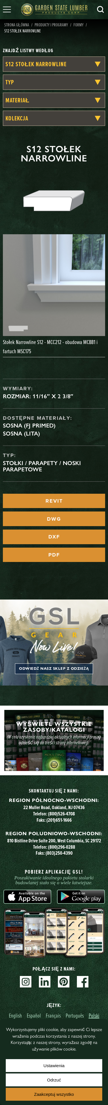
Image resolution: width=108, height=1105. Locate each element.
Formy (78, 25)
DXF (54, 536)
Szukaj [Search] (100, 9)
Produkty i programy (51, 25)
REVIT (54, 501)
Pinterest (63, 981)
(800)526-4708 (61, 813)
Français (53, 1015)
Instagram (25, 981)
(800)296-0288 (61, 847)
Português (75, 1015)
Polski (94, 1015)
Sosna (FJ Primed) (29, 425)
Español (34, 1015)
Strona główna (16, 25)
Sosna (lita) (21, 433)
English (15, 1015)
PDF (54, 555)
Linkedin (44, 981)
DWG (54, 519)
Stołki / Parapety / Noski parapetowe (42, 466)
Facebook (82, 981)
